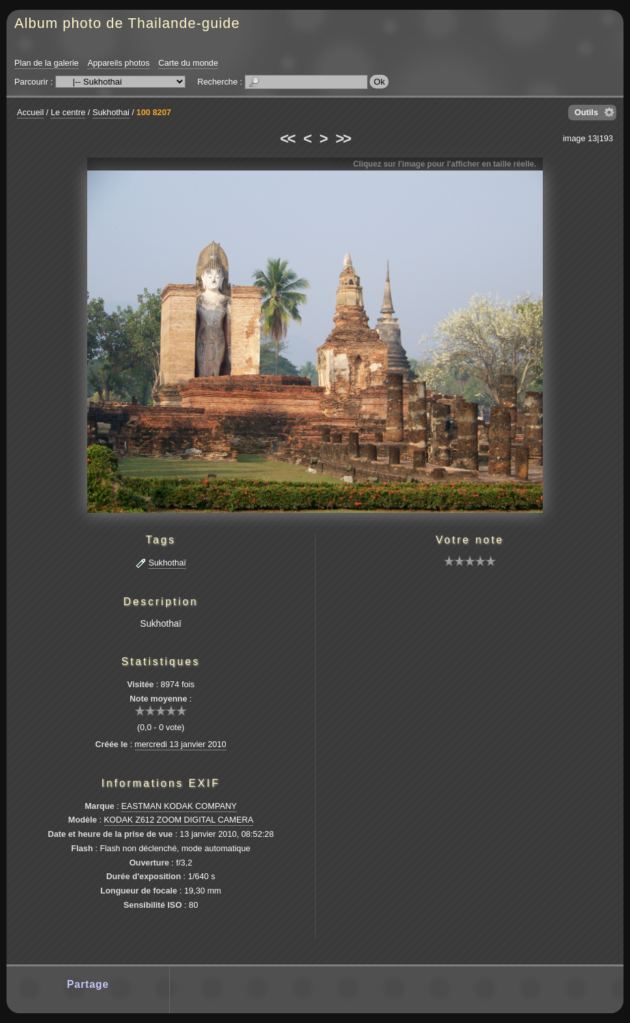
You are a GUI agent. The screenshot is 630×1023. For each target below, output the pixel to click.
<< (287, 138)
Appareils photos (118, 63)
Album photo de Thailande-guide (127, 23)
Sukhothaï (167, 562)
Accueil (30, 112)
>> (343, 138)
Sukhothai (111, 112)
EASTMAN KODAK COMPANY (179, 806)
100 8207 (154, 112)
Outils (586, 112)
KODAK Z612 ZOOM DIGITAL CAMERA (179, 820)
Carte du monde (188, 63)
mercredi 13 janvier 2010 (180, 744)
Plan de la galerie (46, 63)
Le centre (68, 112)
